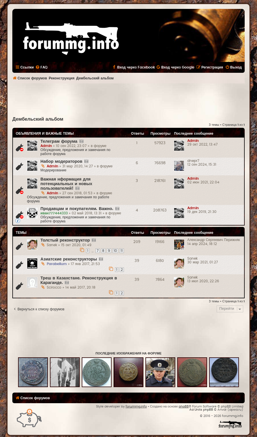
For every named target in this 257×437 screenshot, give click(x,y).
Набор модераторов (61, 161)
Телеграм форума (58, 141)
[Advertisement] (128, 99)
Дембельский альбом (37, 119)
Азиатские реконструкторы (68, 259)
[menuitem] (41, 67)
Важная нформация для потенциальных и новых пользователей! (66, 184)
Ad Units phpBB (201, 409)
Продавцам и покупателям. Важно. (76, 209)
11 (121, 250)
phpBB (184, 406)
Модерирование (53, 170)
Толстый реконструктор (65, 240)
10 (115, 250)
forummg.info (136, 406)
